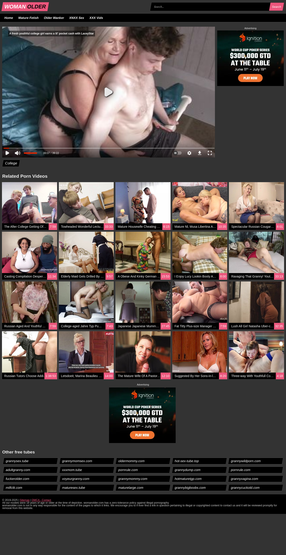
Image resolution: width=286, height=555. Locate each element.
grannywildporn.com (246, 461)
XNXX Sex (77, 18)
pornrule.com (128, 470)
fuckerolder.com (18, 479)
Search (276, 6)
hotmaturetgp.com (188, 479)
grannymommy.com (133, 479)
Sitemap (25, 500)
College (11, 163)
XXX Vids (96, 18)
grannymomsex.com (77, 461)
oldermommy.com (131, 461)
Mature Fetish (28, 18)
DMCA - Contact (41, 500)
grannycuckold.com (245, 487)
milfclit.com (14, 487)
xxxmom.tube (72, 470)
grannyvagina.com (245, 479)
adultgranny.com (18, 470)
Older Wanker (54, 18)
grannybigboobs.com (190, 487)
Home (9, 18)
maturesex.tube (73, 487)
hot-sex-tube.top (186, 461)
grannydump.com (187, 470)
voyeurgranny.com (75, 479)
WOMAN (25, 7)
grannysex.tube (17, 461)
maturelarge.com (131, 487)
